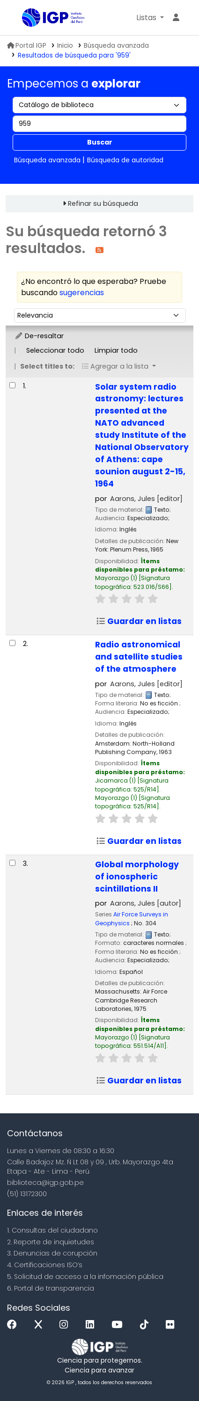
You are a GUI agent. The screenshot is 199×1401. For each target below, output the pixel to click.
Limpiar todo (116, 350)
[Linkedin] (92, 1325)
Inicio (65, 45)
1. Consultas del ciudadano (52, 1230)
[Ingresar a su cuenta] (176, 17)
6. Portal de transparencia (50, 1288)
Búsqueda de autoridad (125, 160)
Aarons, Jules (146, 498)
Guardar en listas (139, 621)
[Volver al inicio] (171, 1372)
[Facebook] (14, 1325)
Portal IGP (26, 45)
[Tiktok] (146, 1325)
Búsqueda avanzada (116, 45)
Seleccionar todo (55, 350)
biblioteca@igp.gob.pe (45, 1182)
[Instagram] (66, 1325)
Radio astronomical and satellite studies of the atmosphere (139, 657)
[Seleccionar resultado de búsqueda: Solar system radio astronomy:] (12, 385)
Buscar (99, 142)
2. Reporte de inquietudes (50, 1242)
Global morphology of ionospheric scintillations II (137, 876)
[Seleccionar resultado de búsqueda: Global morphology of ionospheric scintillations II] (12, 863)
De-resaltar (39, 336)
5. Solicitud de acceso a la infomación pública (85, 1276)
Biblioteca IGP (25, 18)
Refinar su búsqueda (103, 203)
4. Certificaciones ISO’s (44, 1265)
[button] (150, 17)
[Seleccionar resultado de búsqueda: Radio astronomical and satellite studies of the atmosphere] (12, 643)
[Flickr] (172, 1325)
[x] (41, 1325)
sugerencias (81, 292)
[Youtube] (119, 1325)
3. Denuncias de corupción (52, 1253)
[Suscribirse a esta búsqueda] (99, 249)
